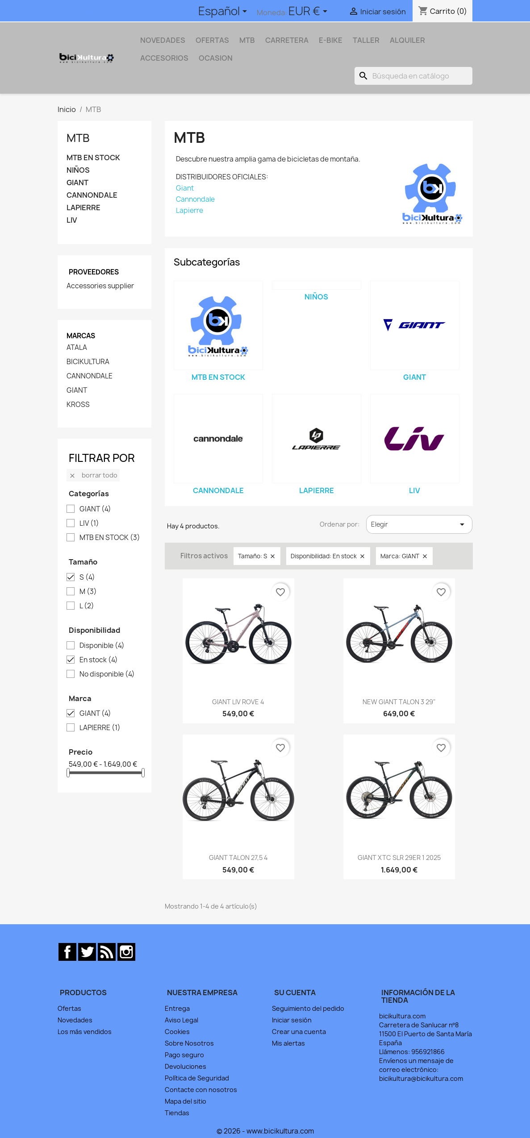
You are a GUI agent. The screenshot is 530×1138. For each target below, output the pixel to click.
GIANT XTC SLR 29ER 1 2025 (399, 857)
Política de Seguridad (197, 1078)
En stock (98, 660)
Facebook (67, 952)
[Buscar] (413, 76)
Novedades (75, 1020)
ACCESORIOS (164, 58)
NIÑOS (78, 170)
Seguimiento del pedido (308, 1008)
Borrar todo (93, 475)
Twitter (87, 952)
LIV (72, 220)
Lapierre (189, 210)
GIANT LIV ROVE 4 (238, 702)
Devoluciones (185, 1066)
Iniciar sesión (292, 1020)
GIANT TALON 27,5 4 (238, 857)
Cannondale (195, 199)
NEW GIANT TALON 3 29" (399, 702)
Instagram (126, 952)
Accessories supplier (100, 286)
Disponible (102, 645)
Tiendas (177, 1113)
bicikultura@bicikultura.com (421, 1078)
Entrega (177, 1008)
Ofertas (69, 1008)
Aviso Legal (181, 1020)
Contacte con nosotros (201, 1089)
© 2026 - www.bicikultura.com (265, 1131)
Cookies (177, 1031)
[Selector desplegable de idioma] (224, 12)
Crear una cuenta (299, 1031)
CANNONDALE (92, 195)
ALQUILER (407, 40)
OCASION (216, 58)
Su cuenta (295, 992)
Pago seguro (184, 1055)
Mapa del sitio (185, 1101)
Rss (107, 952)
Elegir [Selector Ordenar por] (419, 524)
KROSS (78, 404)
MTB (247, 40)
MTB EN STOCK (93, 157)
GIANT (77, 182)
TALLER (366, 40)
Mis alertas (288, 1043)
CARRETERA (287, 40)
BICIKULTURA (88, 361)
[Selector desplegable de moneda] (309, 12)
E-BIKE (330, 40)
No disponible (107, 674)
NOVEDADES (162, 40)
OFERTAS (212, 40)
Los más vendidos (85, 1031)
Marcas (81, 336)
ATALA (77, 347)
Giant (185, 188)
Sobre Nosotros (189, 1043)
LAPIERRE (83, 207)
